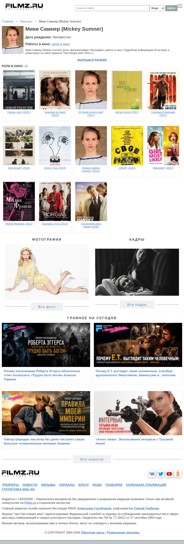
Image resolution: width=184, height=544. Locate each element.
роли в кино (61, 44)
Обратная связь (93, 532)
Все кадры (137, 304)
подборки (113, 485)
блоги (83, 485)
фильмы (48, 485)
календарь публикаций (146, 485)
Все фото (47, 307)
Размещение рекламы (123, 532)
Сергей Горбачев (146, 508)
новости (30, 485)
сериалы (66, 485)
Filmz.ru (30, 502)
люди (97, 485)
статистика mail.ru (18, 489)
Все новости (92, 459)
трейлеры (10, 485)
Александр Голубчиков (94, 508)
